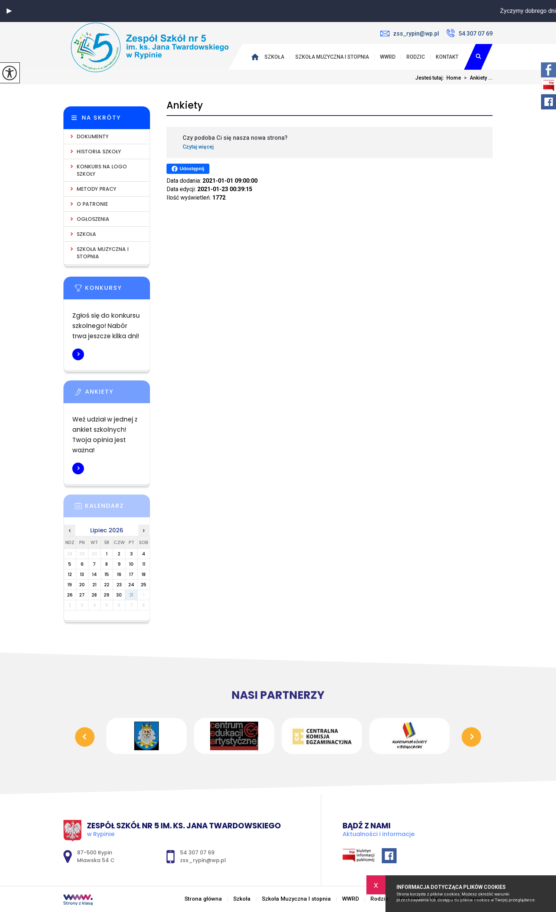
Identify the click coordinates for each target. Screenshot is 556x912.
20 (82, 584)
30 (119, 595)
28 (94, 595)
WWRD (387, 57)
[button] (9, 11)
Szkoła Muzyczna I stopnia (332, 57)
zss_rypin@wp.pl (409, 33)
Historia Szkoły (99, 151)
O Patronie (92, 204)
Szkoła (274, 57)
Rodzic (415, 57)
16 (119, 574)
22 (106, 584)
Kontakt (447, 57)
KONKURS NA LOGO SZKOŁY (102, 170)
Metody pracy (96, 189)
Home (453, 77)
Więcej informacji (78, 354)
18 (144, 574)
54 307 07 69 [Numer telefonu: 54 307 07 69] (197, 852)
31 (131, 595)
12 (70, 574)
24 (131, 584)
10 (131, 564)
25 (143, 584)
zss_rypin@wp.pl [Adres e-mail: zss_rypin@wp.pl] (203, 860)
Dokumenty (93, 136)
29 (106, 595)
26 (70, 595)
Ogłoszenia (93, 219)
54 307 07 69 (469, 33)
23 (119, 584)
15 (107, 574)
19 (69, 584)
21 (94, 584)
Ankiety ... (477, 77)
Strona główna (256, 57)
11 (143, 564)
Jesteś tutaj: (430, 77)
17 (131, 574)
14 (94, 574)
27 (82, 595)
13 (82, 574)
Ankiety (185, 105)
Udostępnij (188, 169)
